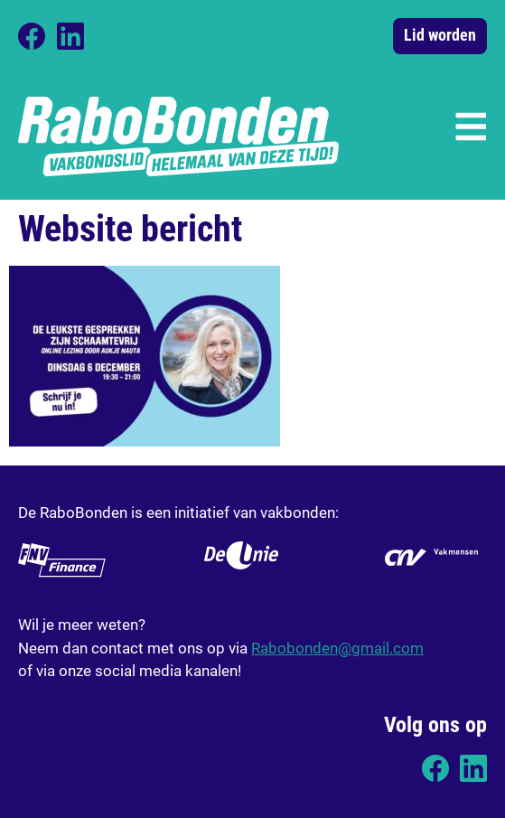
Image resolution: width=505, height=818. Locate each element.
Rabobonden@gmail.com (337, 647)
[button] (469, 125)
